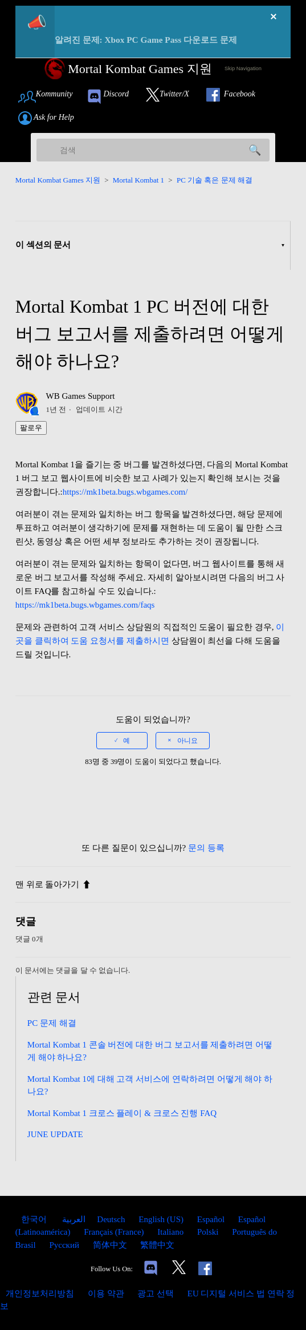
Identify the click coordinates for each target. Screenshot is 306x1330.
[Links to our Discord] (150, 1269)
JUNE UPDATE (55, 1134)
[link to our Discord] (112, 97)
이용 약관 (106, 1293)
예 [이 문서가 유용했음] (126, 741)
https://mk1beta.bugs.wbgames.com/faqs (85, 604)
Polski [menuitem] (209, 1231)
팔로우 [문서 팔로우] (31, 427)
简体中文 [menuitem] (111, 1245)
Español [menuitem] (212, 1219)
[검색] (153, 150)
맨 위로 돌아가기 (53, 884)
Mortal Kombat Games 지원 (57, 180)
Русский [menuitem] (65, 1245)
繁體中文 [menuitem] (157, 1245)
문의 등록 (206, 847)
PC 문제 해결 (51, 1023)
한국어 (35, 1219)
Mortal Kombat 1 (138, 180)
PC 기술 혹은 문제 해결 (214, 180)
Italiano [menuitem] (171, 1231)
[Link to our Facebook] (236, 97)
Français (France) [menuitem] (115, 1231)
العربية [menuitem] (73, 1219)
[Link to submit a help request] (51, 118)
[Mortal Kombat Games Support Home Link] (128, 68)
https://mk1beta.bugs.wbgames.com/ (125, 491)
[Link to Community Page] (49, 97)
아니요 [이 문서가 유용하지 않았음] (187, 741)
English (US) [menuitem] (162, 1219)
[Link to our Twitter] (173, 97)
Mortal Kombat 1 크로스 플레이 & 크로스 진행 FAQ (122, 1113)
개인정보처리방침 (40, 1293)
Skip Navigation (243, 68)
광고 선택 (155, 1293)
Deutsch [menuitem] (112, 1219)
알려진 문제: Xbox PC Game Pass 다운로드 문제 (146, 40)
